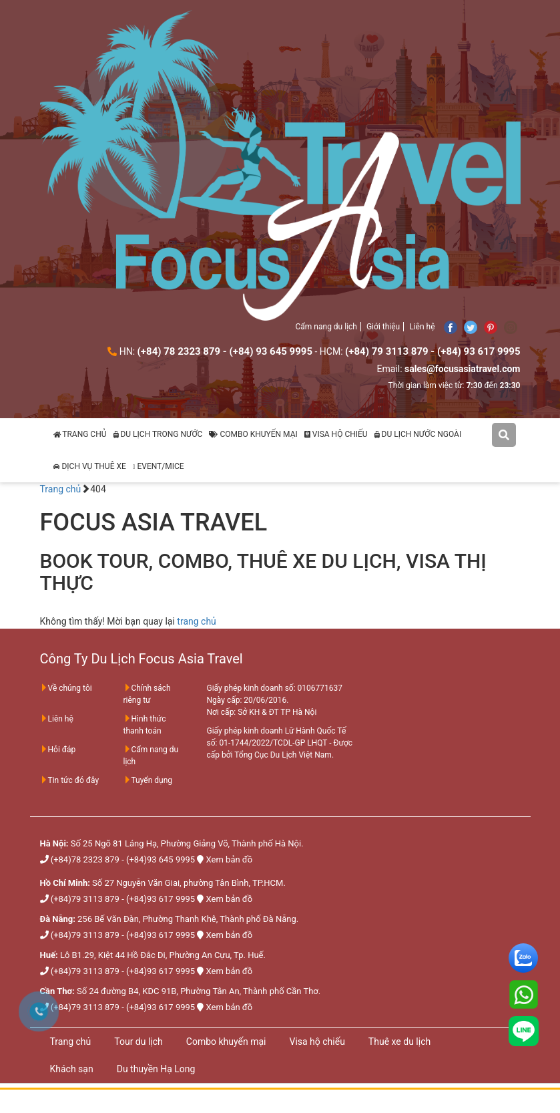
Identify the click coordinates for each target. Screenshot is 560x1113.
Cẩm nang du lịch (326, 326)
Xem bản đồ (229, 859)
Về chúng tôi (66, 688)
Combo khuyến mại (226, 1041)
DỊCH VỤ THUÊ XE (89, 466)
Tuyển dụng (148, 780)
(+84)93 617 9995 (160, 899)
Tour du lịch (138, 1041)
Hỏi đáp (58, 749)
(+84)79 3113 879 (85, 899)
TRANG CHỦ (80, 434)
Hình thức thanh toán (144, 725)
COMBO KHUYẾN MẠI (253, 434)
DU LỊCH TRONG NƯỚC (158, 434)
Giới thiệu (383, 326)
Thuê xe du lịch (399, 1041)
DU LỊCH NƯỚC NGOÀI (418, 434)
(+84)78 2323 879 (85, 859)
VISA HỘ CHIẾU (336, 434)
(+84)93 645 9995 (160, 859)
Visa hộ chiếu (316, 1041)
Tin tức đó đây (69, 780)
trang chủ (196, 621)
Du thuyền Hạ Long (156, 1069)
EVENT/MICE (158, 466)
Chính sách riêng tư (147, 694)
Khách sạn (71, 1069)
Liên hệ (422, 326)
